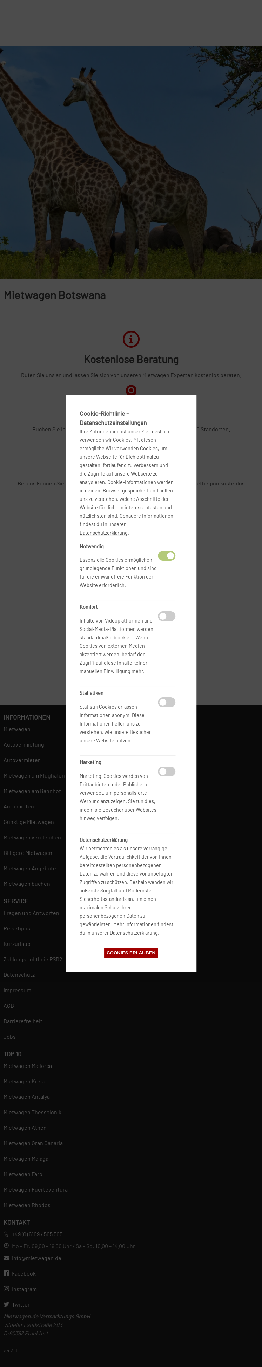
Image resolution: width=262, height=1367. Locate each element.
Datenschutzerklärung (104, 533)
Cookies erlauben (131, 952)
